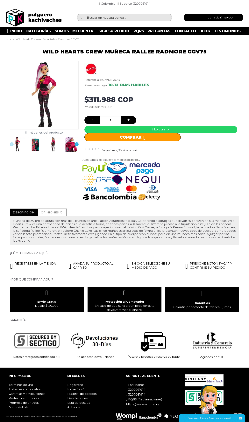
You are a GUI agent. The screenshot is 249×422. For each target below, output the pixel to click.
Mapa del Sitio (19, 407)
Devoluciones (77, 398)
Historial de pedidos (81, 394)
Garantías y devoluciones (27, 394)
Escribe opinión (129, 150)
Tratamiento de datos (24, 389)
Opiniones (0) (52, 212)
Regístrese (75, 385)
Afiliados (73, 407)
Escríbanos (135, 385)
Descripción (24, 212)
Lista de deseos (78, 403)
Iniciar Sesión (76, 389)
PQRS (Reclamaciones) (144, 399)
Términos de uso (21, 385)
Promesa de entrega (24, 403)
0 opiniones (109, 150)
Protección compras (24, 398)
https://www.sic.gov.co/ (142, 404)
